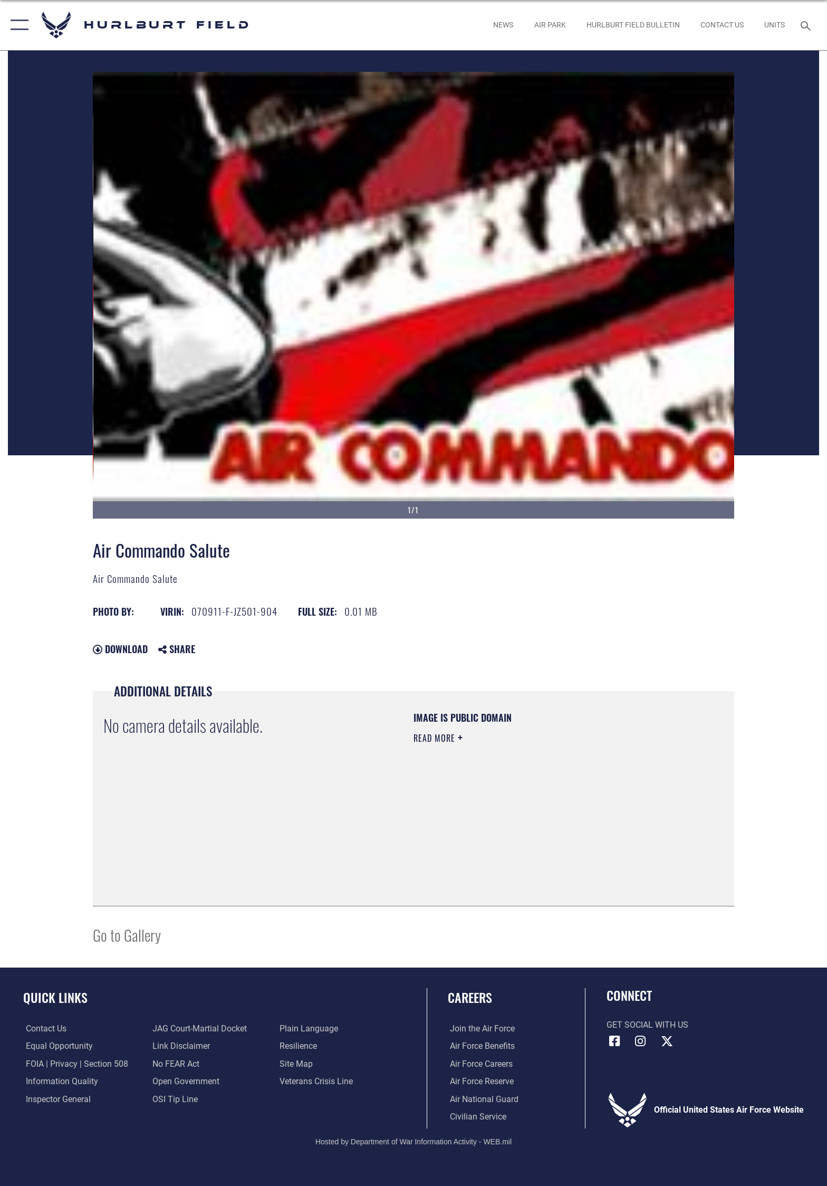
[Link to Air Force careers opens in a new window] (479, 1063)
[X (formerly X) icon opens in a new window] (667, 1041)
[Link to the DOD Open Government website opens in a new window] (185, 1081)
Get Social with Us (647, 1025)
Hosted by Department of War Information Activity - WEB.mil (413, 1141)
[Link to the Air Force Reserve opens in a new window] (480, 1081)
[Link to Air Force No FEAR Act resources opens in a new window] (175, 1063)
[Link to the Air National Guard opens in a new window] (482, 1099)
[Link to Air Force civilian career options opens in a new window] (476, 1117)
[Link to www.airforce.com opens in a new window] (480, 1029)
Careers (470, 997)
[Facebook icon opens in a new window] (614, 1041)
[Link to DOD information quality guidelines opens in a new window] (59, 1081)
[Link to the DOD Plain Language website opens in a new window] (309, 1029)
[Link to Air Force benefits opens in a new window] (480, 1046)
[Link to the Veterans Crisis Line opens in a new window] (316, 1081)
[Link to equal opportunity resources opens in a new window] (56, 1046)
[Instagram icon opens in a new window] (640, 1041)
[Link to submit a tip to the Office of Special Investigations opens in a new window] (174, 1099)
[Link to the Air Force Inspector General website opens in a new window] (55, 1099)
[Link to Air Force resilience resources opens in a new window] (299, 1046)
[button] (17, 25)
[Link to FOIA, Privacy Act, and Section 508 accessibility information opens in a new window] (74, 1063)
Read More (436, 738)
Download (120, 649)
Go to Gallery (127, 934)
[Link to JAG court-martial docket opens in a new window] (199, 1029)
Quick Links (55, 997)
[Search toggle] (807, 25)
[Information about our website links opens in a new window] (180, 1046)
